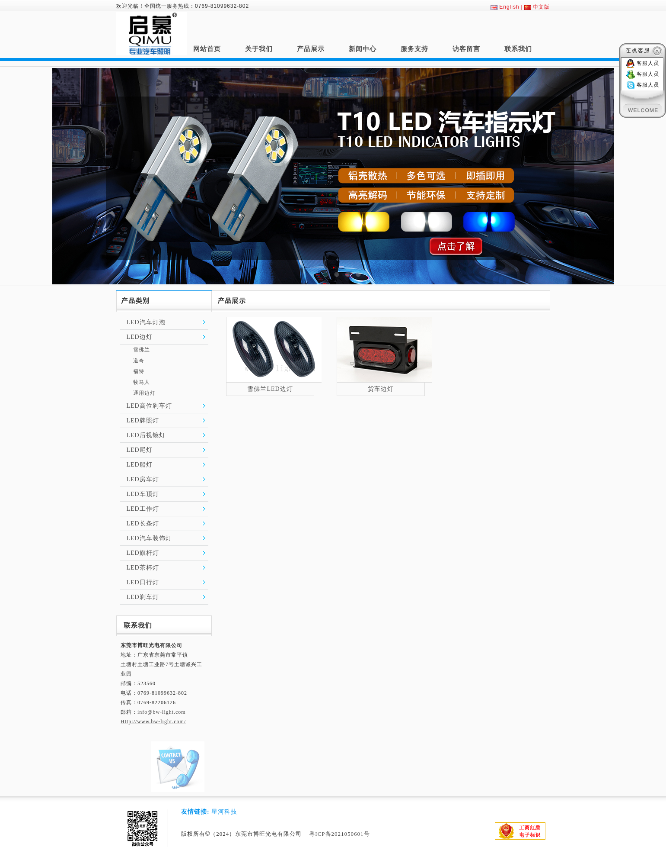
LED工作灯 (143, 509)
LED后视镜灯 (146, 435)
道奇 (138, 361)
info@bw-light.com (161, 712)
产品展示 (311, 48)
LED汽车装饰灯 (149, 538)
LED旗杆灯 (143, 553)
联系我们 (518, 48)
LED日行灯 (143, 582)
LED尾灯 (140, 450)
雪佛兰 (141, 350)
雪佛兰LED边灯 (270, 389)
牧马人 (141, 382)
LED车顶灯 (143, 494)
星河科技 (224, 811)
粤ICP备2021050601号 (339, 834)
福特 (138, 371)
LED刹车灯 (143, 597)
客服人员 (648, 63)
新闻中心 (362, 48)
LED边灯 (140, 337)
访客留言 (466, 48)
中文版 (541, 7)
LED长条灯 (143, 523)
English (509, 7)
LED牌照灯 (143, 420)
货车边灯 (381, 389)
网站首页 (207, 48)
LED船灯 (140, 464)
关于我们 (259, 48)
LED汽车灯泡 (146, 322)
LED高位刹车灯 (149, 406)
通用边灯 (144, 393)
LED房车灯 (143, 479)
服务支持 (414, 48)
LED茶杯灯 (143, 567)
